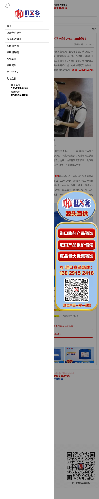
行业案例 (11, 59)
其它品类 (11, 78)
